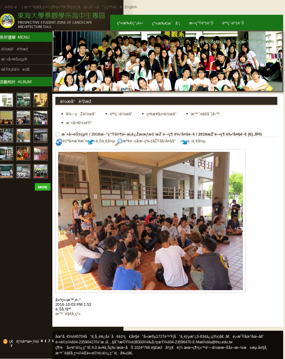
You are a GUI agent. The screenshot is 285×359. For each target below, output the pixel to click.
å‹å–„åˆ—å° (90, 7)
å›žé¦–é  (13, 7)
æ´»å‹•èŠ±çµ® (75, 134)
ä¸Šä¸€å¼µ (101, 141)
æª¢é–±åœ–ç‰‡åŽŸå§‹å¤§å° (147, 141)
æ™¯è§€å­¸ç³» (36, 7)
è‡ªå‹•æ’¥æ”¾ (71, 141)
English (131, 7)
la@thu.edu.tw (221, 342)
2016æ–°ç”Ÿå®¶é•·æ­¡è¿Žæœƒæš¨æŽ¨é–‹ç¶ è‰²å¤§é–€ (143, 134)
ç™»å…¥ (114, 7)
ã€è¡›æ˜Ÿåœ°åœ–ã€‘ (245, 336)
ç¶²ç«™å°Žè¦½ (62, 7)
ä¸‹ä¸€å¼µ (192, 141)
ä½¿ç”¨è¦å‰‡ (115, 353)
